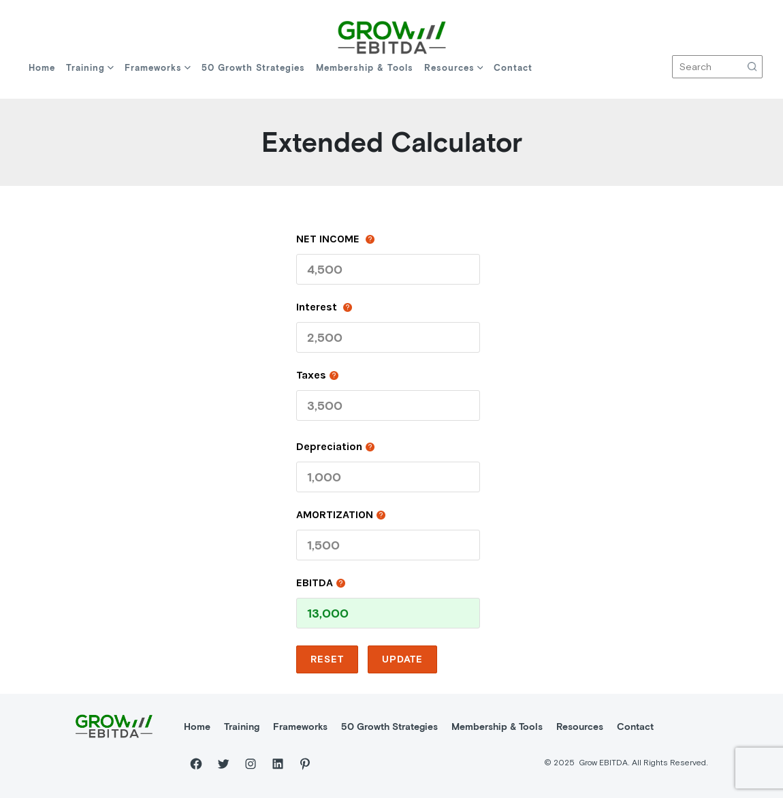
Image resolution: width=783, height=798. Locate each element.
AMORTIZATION (340, 514)
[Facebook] (196, 764)
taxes (317, 374)
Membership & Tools (364, 68)
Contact (513, 68)
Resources (453, 68)
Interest (324, 306)
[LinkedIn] (278, 764)
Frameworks (158, 68)
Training (90, 68)
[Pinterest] (305, 764)
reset (327, 659)
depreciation (335, 446)
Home (42, 68)
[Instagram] (250, 764)
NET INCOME (335, 238)
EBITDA (320, 582)
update (402, 659)
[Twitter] (223, 764)
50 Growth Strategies (253, 68)
